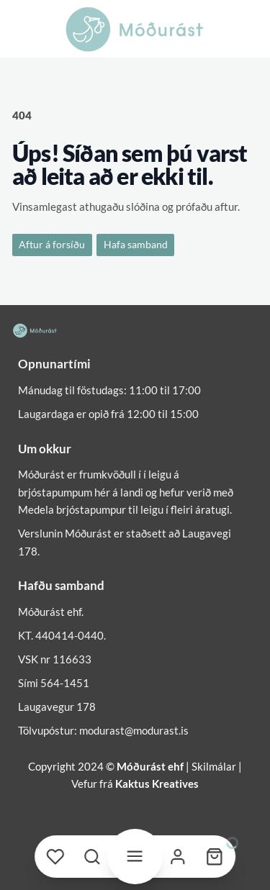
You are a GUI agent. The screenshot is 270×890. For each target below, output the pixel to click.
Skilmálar (214, 766)
